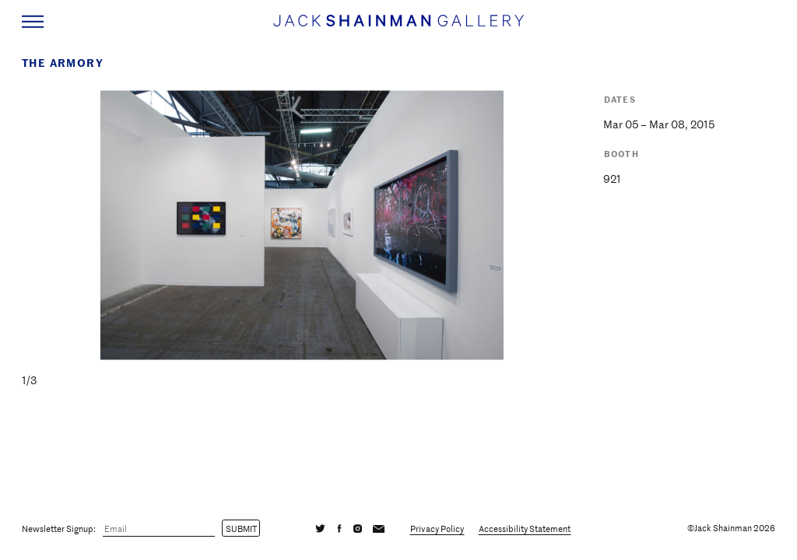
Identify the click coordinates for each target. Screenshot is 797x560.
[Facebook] (339, 528)
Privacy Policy (437, 528)
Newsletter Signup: (59, 528)
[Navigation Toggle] (33, 22)
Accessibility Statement (525, 528)
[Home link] (398, 27)
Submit (241, 528)
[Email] (159, 529)
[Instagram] (357, 528)
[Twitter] (320, 528)
